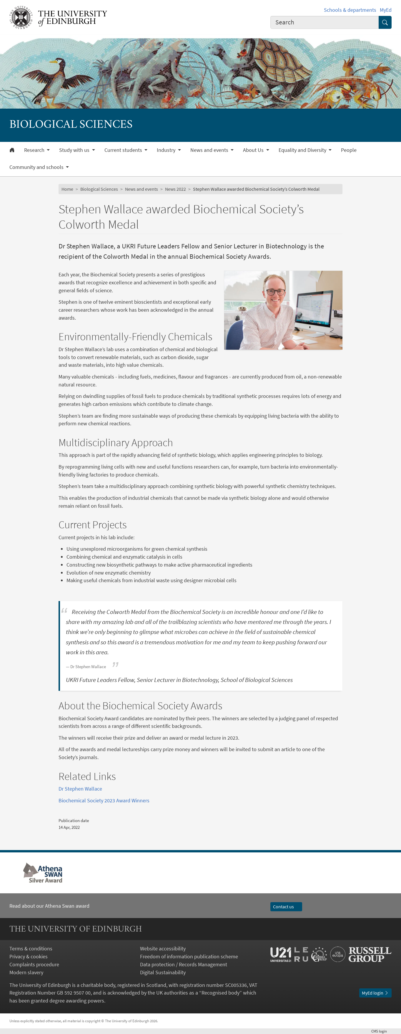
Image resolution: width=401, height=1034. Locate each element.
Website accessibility (163, 948)
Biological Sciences (99, 189)
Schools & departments (350, 9)
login (381, 1031)
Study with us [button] (75, 150)
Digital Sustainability (163, 972)
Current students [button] (123, 150)
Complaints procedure (34, 964)
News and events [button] (209, 150)
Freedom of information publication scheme (189, 956)
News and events (141, 189)
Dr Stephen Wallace (80, 788)
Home (67, 189)
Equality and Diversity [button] (303, 150)
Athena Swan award (67, 905)
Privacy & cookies (28, 956)
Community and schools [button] (37, 167)
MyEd (386, 9)
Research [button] (35, 150)
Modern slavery (26, 972)
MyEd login (375, 993)
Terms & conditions (30, 948)
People (349, 150)
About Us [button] (254, 150)
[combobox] (324, 22)
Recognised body (220, 992)
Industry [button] (167, 150)
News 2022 (175, 189)
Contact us (286, 906)
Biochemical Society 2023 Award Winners (104, 800)
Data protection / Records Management (183, 964)
